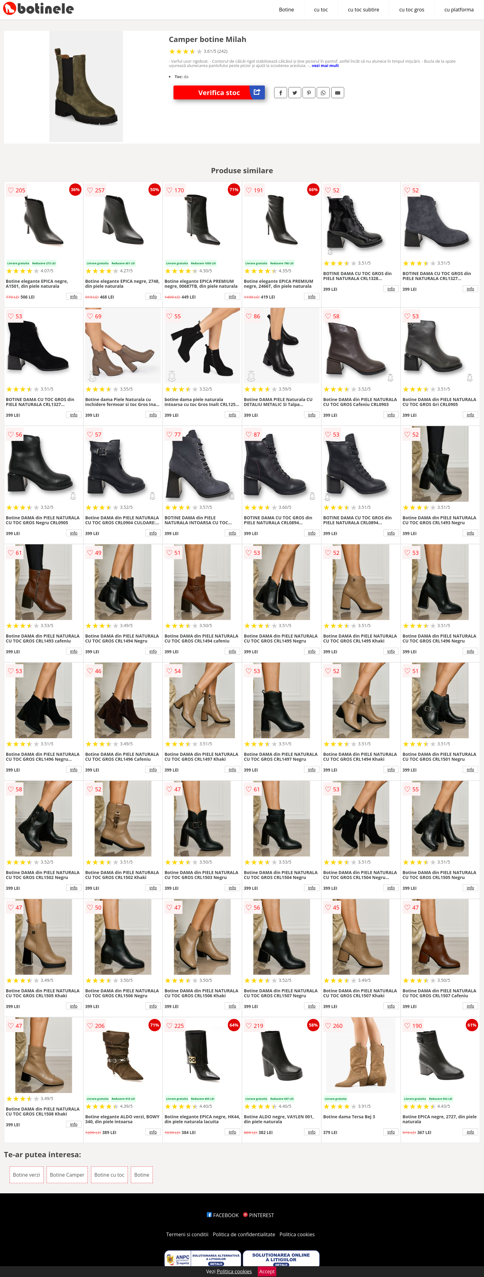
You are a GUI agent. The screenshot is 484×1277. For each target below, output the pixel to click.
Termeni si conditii (187, 1234)
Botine (286, 9)
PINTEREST (258, 1215)
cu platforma (459, 9)
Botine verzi (26, 1174)
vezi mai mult (325, 65)
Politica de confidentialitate (244, 1234)
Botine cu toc (109, 1174)
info (73, 296)
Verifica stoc (231, 92)
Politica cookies (297, 1234)
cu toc (321, 9)
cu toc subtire (363, 9)
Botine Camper (67, 1174)
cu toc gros (411, 9)
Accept (267, 1271)
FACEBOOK (223, 1215)
